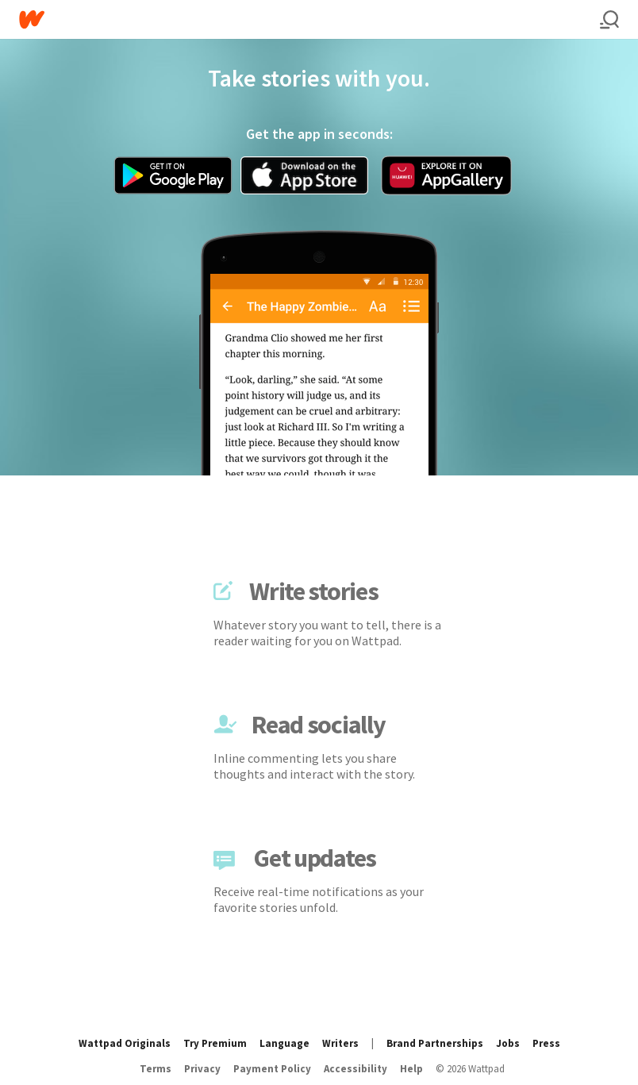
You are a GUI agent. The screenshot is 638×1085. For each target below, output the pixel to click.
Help (411, 1068)
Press (546, 1043)
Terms (155, 1068)
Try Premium (215, 1043)
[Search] (609, 19)
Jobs (508, 1043)
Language (284, 1043)
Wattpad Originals (125, 1043)
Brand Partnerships (434, 1043)
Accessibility (355, 1068)
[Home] (309, 19)
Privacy (202, 1068)
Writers (340, 1043)
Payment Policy (272, 1068)
